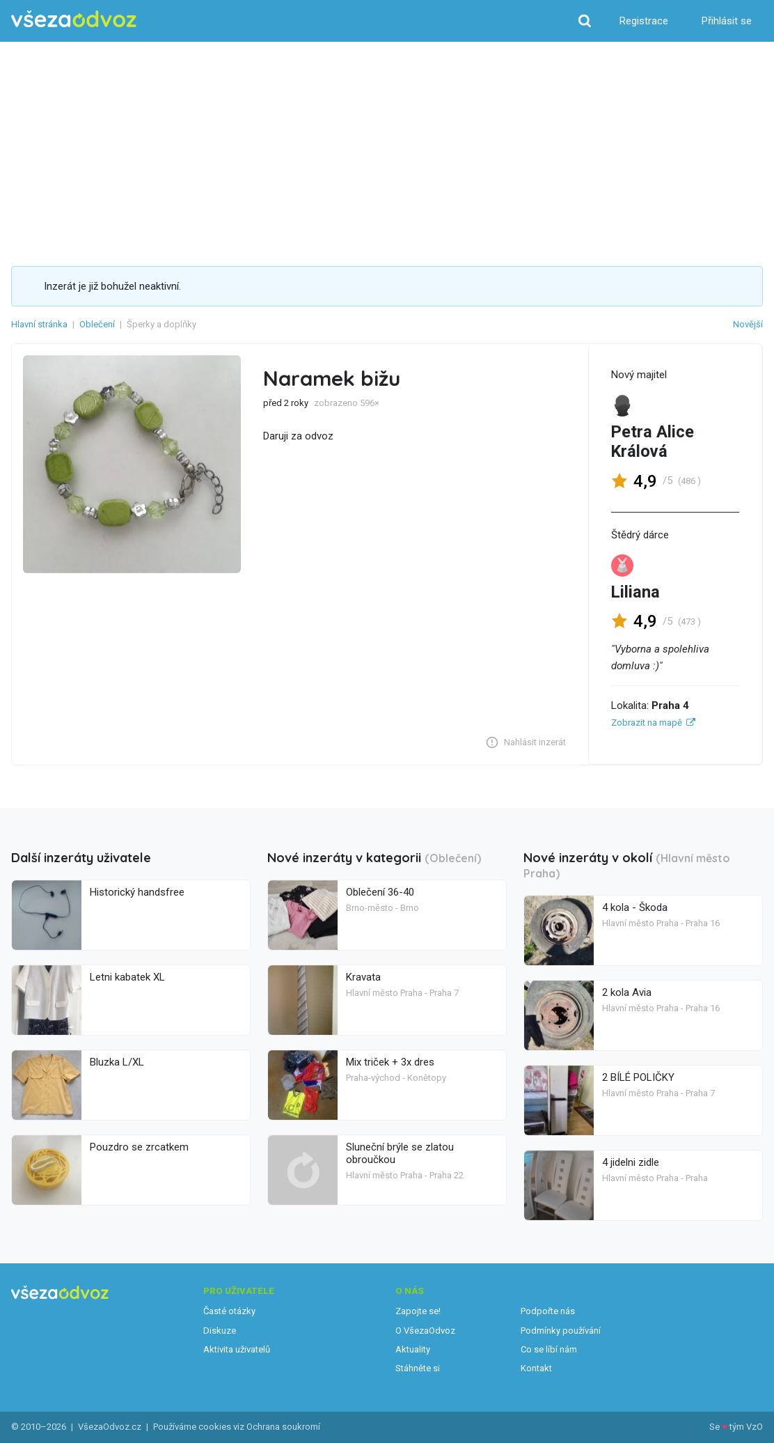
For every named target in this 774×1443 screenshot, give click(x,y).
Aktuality (412, 1349)
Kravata (363, 977)
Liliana (635, 592)
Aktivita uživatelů (236, 1349)
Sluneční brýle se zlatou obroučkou (400, 1153)
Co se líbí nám (549, 1349)
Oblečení (97, 324)
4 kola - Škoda (635, 907)
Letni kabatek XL (127, 977)
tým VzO (746, 1426)
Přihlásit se (727, 21)
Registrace (643, 21)
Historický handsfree (137, 892)
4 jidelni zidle (630, 1162)
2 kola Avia (626, 992)
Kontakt (536, 1368)
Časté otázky (229, 1311)
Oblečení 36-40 (380, 892)
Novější (748, 324)
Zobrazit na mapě (646, 722)
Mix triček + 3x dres (390, 1062)
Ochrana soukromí (283, 1426)
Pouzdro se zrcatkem (139, 1147)
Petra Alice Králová (652, 441)
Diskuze (219, 1330)
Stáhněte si (417, 1368)
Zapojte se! (418, 1311)
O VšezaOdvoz (425, 1330)
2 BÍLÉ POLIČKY (638, 1077)
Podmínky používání (561, 1330)
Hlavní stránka (39, 324)
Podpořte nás (548, 1311)
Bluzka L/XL (117, 1062)
